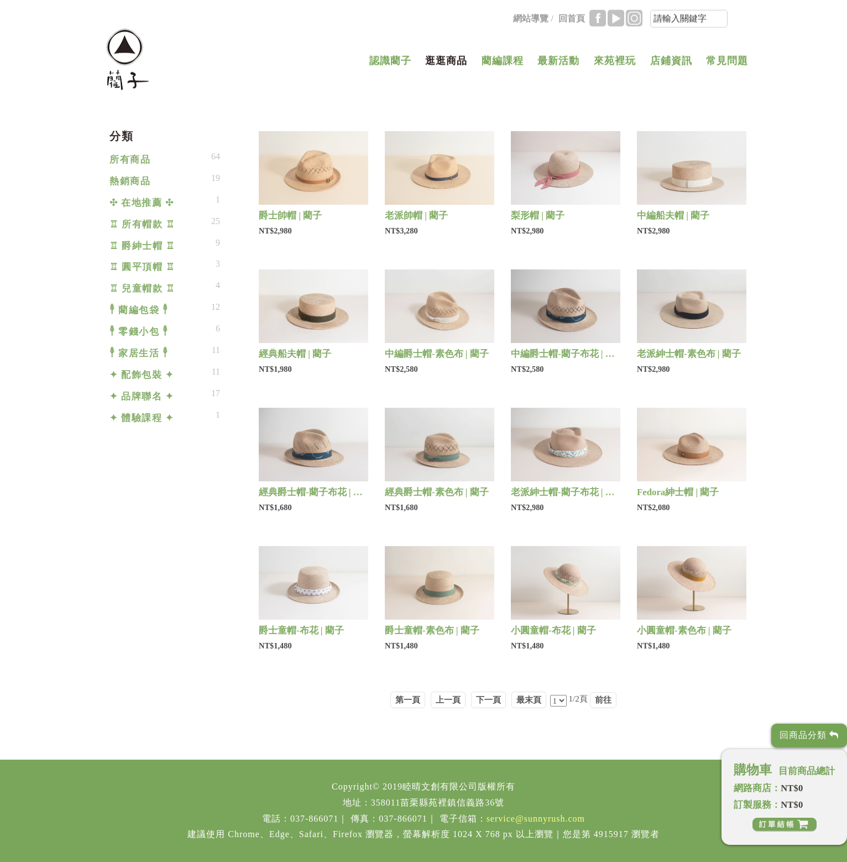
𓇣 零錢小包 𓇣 (138, 331)
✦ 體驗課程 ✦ (141, 418)
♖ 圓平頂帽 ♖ (142, 267)
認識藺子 (390, 63)
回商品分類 (809, 735)
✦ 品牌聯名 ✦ (141, 396)
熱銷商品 (129, 181)
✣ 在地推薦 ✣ (141, 203)
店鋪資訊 (671, 63)
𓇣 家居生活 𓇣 (138, 353)
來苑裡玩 (615, 63)
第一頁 (407, 699)
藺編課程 (503, 63)
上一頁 (448, 699)
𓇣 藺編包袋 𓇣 (138, 310)
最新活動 (558, 63)
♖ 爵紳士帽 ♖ (142, 246)
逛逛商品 (446, 63)
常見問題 (727, 63)
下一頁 (488, 699)
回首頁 (571, 20)
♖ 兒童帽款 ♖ (142, 288)
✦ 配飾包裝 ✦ (141, 375)
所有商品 (129, 159)
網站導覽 (530, 20)
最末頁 (528, 699)
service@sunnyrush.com (536, 818)
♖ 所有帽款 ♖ (142, 224)
